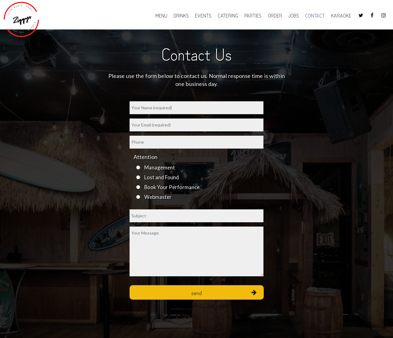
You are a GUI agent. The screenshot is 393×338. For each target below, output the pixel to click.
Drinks (181, 15)
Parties (253, 15)
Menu (161, 15)
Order (275, 15)
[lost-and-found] (138, 177)
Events (203, 15)
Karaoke (339, 15)
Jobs (293, 15)
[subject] (196, 215)
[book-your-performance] (138, 187)
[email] (196, 124)
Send (196, 292)
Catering (228, 15)
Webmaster (158, 197)
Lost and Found (161, 177)
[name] (196, 107)
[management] (138, 167)
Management (159, 167)
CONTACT (315, 15)
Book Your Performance (172, 187)
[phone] (196, 142)
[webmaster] (138, 197)
